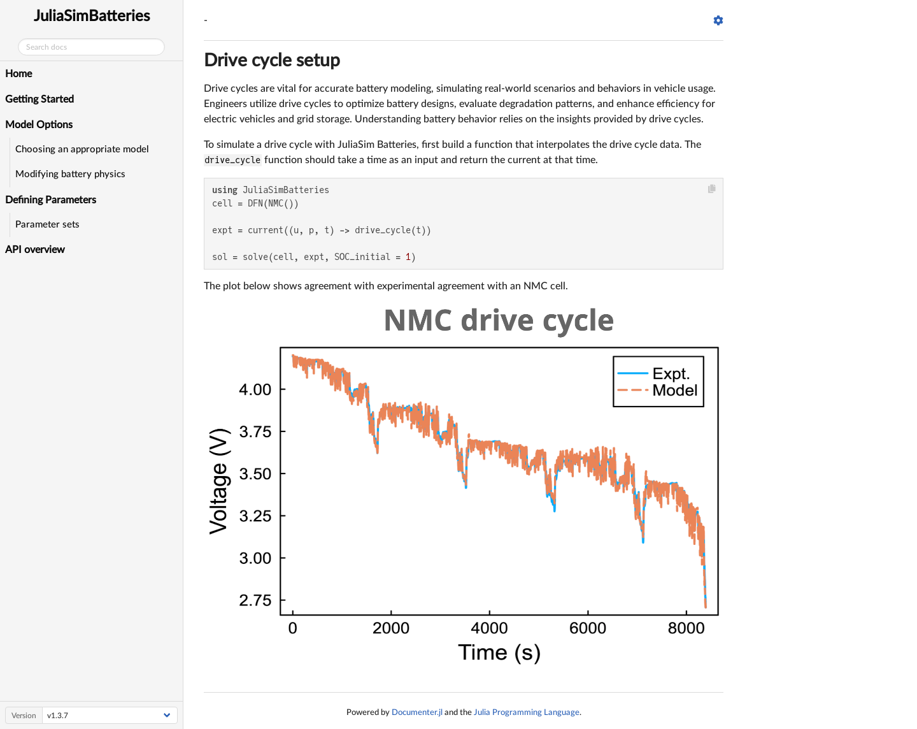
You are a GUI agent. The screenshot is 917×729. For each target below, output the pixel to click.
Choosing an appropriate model (82, 149)
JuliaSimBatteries (92, 16)
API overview (35, 250)
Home (18, 74)
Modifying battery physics (70, 174)
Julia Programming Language (526, 712)
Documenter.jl (417, 712)
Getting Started (39, 99)
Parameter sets (47, 224)
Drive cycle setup (272, 60)
